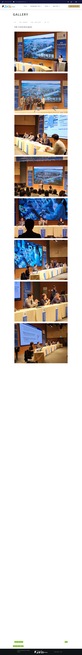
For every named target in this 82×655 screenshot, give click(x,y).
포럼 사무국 (56, 6)
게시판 (47, 6)
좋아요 (16, 641)
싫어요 (21, 641)
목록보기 (15, 646)
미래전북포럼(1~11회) (36, 6)
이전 (19, 646)
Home (25, 6)
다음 (22, 646)
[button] (68, 2)
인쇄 (66, 641)
